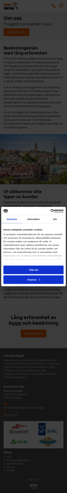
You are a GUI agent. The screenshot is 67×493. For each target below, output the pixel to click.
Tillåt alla (33, 270)
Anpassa (33, 279)
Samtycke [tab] (12, 219)
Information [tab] (33, 219)
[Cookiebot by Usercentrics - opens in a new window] (51, 211)
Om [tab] (55, 219)
